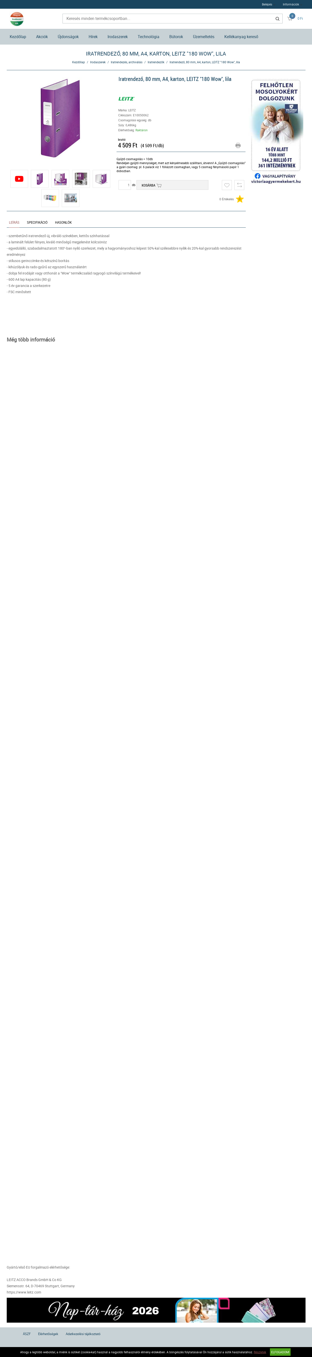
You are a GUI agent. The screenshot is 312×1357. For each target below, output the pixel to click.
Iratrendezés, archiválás (126, 62)
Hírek (93, 36)
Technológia (148, 36)
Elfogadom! (280, 1352)
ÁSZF (27, 1334)
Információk (291, 4)
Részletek (260, 1352)
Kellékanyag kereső (241, 36)
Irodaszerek (118, 36)
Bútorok (176, 36)
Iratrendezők (156, 62)
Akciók (42, 36)
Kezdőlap (18, 36)
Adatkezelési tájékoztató (83, 1334)
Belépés (267, 4)
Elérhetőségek (48, 1334)
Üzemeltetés (203, 36)
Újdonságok (68, 36)
